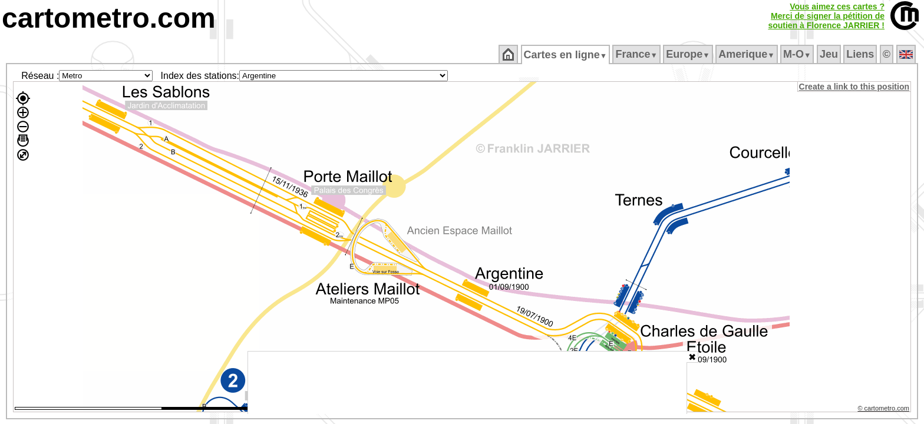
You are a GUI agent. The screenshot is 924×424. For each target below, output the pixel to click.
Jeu (829, 54)
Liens (861, 54)
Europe (689, 54)
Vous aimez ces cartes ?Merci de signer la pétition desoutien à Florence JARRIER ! (826, 16)
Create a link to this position (855, 86)
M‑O (798, 54)
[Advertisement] (467, 382)
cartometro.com (109, 18)
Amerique (748, 54)
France (637, 54)
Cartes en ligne (566, 55)
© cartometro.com (884, 409)
